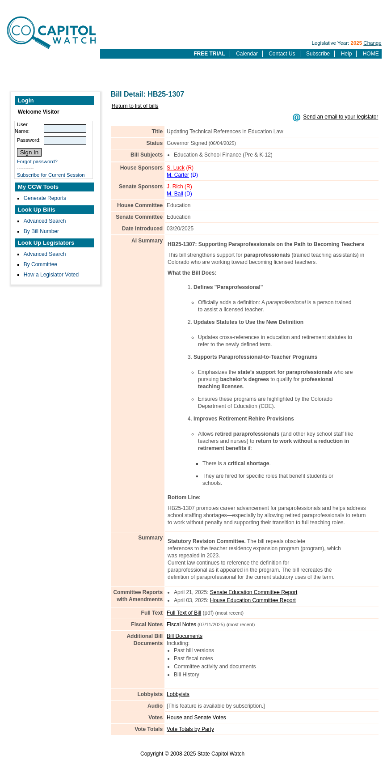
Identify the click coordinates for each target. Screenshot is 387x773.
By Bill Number (41, 231)
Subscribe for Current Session (51, 175)
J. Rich (175, 186)
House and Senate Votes (196, 717)
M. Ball (175, 194)
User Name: (22, 128)
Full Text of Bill (184, 613)
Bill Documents (184, 636)
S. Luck (176, 168)
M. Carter (178, 175)
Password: (29, 140)
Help (346, 54)
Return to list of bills (135, 106)
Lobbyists (178, 694)
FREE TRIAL (209, 54)
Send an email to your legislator (340, 117)
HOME (371, 54)
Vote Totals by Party (190, 729)
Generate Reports (45, 198)
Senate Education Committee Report (253, 592)
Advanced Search (45, 221)
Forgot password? (37, 161)
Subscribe (318, 54)
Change (372, 43)
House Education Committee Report (253, 600)
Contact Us (282, 54)
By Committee (40, 264)
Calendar (247, 54)
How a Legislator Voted (51, 275)
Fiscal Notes (181, 624)
